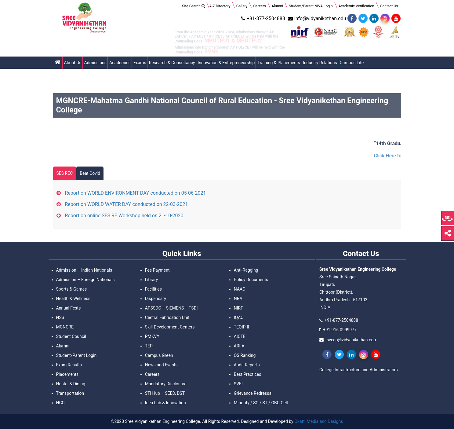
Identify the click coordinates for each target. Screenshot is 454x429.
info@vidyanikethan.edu (316, 18)
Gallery (242, 6)
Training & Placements (278, 62)
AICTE (239, 336)
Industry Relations (320, 62)
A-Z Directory (220, 6)
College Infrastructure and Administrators (358, 369)
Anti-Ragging (246, 270)
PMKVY (152, 336)
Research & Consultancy (172, 62)
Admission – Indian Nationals (84, 270)
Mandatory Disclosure (166, 383)
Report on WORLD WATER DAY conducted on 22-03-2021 (126, 204)
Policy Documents (251, 279)
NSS (60, 317)
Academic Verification (356, 6)
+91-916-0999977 (340, 329)
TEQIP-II (241, 326)
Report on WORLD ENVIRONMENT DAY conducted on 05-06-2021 (135, 193)
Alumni (277, 6)
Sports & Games (71, 289)
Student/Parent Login (76, 355)
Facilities (153, 289)
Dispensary (155, 298)
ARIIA (239, 345)
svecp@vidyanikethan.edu (351, 339)
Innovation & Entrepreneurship (226, 62)
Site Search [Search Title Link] (193, 6)
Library (151, 279)
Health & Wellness (73, 298)
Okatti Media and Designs (318, 421)
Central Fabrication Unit (167, 317)
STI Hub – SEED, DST (165, 393)
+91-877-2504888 (262, 18)
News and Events (161, 364)
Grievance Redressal (253, 393)
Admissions (95, 62)
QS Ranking (245, 355)
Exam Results (69, 364)
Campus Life (352, 62)
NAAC (239, 289)
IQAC (239, 317)
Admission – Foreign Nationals (85, 279)
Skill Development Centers (170, 326)
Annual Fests (68, 308)
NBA (238, 298)
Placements (67, 374)
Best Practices (247, 374)
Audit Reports (247, 364)
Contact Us (389, 6)
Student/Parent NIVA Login (311, 6)
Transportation (70, 393)
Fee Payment (157, 270)
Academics (120, 62)
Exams (139, 62)
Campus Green (159, 355)
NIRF (238, 308)
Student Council (71, 336)
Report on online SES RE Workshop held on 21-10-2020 (124, 215)
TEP (149, 345)
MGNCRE (65, 326)
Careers (259, 6)
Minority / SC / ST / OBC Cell (261, 402)
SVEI (238, 383)
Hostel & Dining (70, 383)
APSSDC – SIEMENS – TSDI (171, 308)
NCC (60, 402)
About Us (73, 62)
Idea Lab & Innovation (165, 402)
